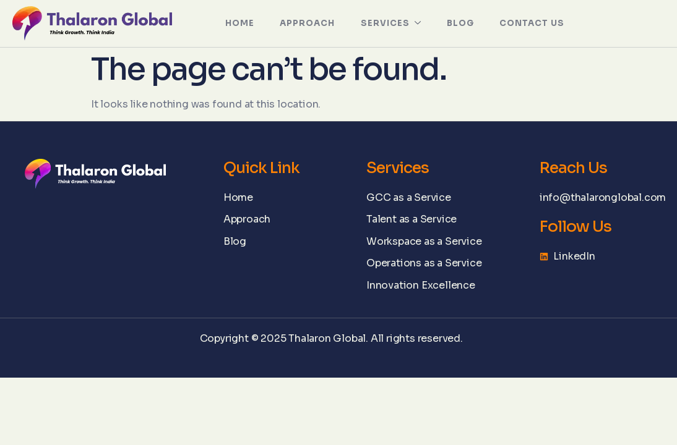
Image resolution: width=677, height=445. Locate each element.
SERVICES (389, 23)
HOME (234, 22)
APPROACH (304, 22)
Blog (458, 22)
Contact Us (533, 22)
